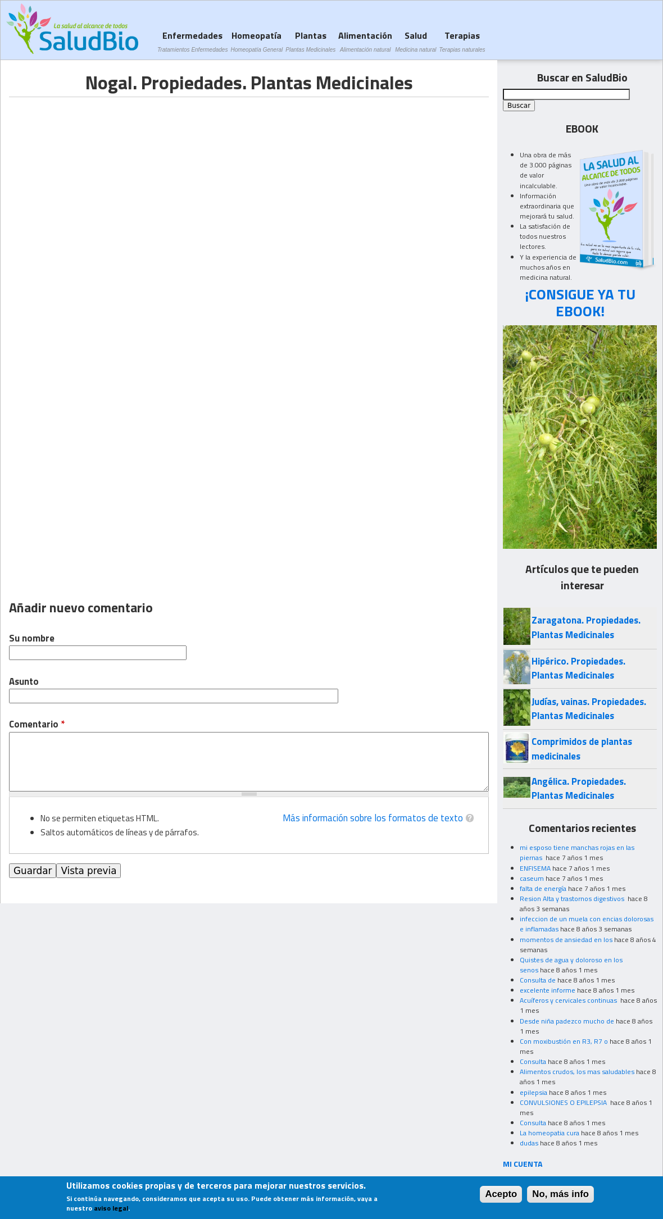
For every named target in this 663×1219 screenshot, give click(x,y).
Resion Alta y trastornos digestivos (573, 898)
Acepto (501, 1194)
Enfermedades (192, 41)
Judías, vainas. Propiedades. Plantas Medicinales (589, 708)
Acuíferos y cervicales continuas (569, 1000)
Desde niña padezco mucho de (567, 1021)
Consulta (533, 1061)
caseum (532, 878)
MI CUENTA (523, 1164)
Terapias (462, 41)
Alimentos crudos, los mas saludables (577, 1071)
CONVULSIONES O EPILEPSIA (564, 1102)
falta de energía (543, 888)
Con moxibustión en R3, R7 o (564, 1041)
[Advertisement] (103, 175)
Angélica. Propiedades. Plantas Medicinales (579, 788)
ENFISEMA (535, 868)
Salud (415, 41)
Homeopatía (256, 41)
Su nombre (32, 638)
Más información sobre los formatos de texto (373, 818)
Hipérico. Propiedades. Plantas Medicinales (578, 668)
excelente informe (547, 990)
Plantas (310, 41)
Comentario (37, 724)
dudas (529, 1143)
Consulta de (538, 980)
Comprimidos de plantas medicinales (582, 748)
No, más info (560, 1194)
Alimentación (365, 41)
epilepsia (533, 1092)
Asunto (24, 682)
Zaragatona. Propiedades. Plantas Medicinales (586, 627)
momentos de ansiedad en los (566, 939)
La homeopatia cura (549, 1132)
